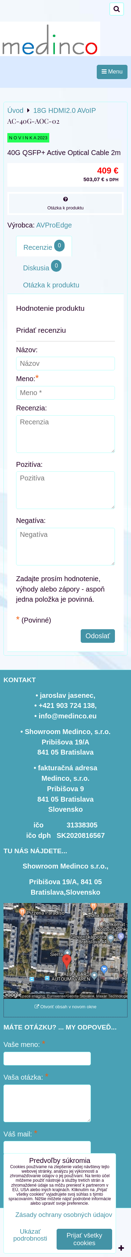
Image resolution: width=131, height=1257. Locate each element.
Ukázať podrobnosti (30, 1235)
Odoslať (98, 636)
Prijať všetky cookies (84, 1239)
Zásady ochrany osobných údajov (63, 1214)
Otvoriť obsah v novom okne (65, 1006)
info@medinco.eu (68, 716)
